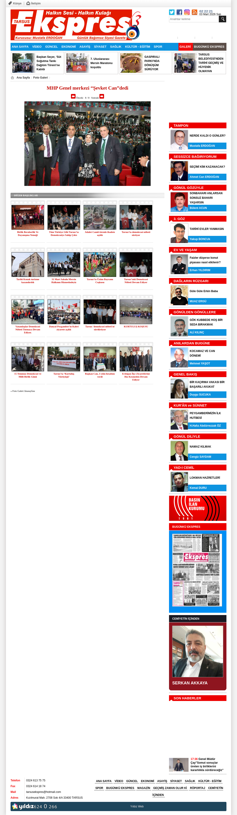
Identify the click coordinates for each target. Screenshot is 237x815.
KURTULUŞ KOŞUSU (136, 326)
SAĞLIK (115, 46)
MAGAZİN (143, 788)
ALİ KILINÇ (197, 332)
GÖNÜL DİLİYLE (187, 436)
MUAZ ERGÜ (198, 301)
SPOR (158, 46)
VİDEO (36, 46)
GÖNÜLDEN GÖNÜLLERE (195, 312)
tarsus (148, 806)
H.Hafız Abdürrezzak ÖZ (205, 425)
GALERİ (185, 46)
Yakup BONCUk (200, 239)
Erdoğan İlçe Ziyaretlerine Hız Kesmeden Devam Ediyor (136, 376)
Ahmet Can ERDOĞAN (204, 177)
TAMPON (181, 125)
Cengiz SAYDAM (200, 456)
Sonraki (97, 98)
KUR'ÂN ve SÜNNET (190, 405)
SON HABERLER (187, 698)
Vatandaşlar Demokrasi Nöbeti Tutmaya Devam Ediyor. (27, 329)
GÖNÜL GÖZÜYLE (189, 188)
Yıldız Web (137, 806)
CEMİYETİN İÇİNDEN (185, 618)
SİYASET (100, 46)
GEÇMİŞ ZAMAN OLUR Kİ (170, 788)
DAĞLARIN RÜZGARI (191, 281)
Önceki (77, 98)
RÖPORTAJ (197, 788)
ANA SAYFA (20, 46)
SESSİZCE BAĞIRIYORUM (195, 156)
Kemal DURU (198, 488)
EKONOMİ (69, 46)
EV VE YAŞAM (185, 250)
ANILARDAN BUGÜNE (192, 343)
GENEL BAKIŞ (185, 374)
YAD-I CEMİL (184, 467)
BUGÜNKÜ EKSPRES (209, 46)
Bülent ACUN (198, 208)
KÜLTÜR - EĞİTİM (137, 46)
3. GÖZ (179, 219)
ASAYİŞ (84, 46)
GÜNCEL (51, 46)
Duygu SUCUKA (200, 394)
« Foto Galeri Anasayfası (23, 391)
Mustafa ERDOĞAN (202, 145)
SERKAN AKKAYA (190, 683)
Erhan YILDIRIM (200, 270)
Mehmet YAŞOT (200, 363)
